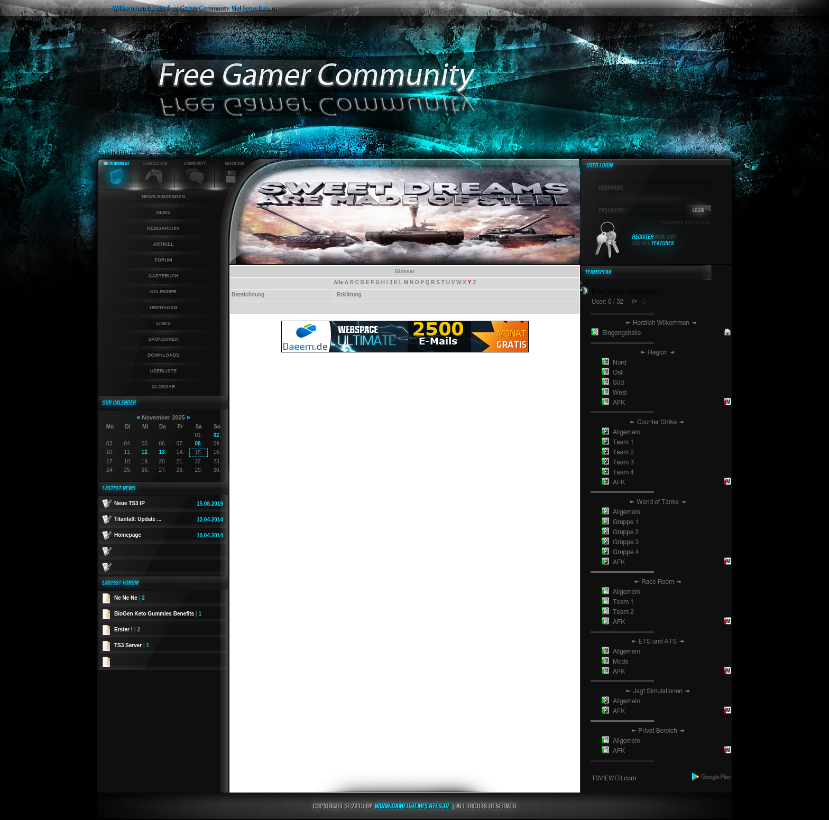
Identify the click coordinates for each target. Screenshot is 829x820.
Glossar (164, 386)
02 (216, 435)
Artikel (163, 244)
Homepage (127, 535)
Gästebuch (163, 275)
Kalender (163, 291)
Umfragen (163, 307)
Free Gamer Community (625, 291)
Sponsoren (163, 339)
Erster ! (127, 629)
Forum (163, 260)
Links (163, 323)
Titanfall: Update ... (137, 519)
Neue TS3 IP (129, 503)
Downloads (163, 355)
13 (162, 452)
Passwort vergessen (685, 222)
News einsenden (163, 196)
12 (145, 452)
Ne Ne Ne (129, 598)
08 (198, 443)
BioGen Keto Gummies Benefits (157, 614)
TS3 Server (131, 645)
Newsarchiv (163, 228)
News (163, 212)
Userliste (163, 371)
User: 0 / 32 (607, 302)
